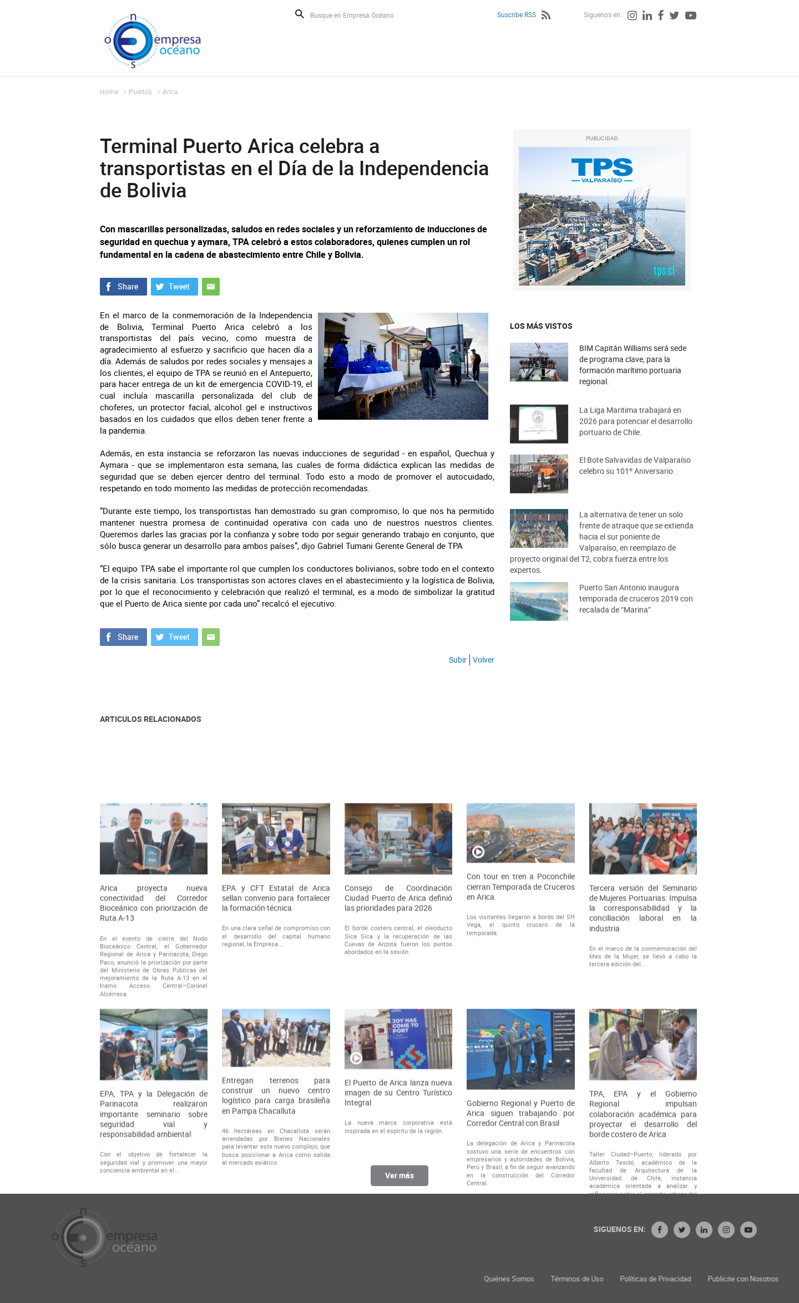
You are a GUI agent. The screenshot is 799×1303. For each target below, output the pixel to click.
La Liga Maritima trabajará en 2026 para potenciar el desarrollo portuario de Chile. (635, 439)
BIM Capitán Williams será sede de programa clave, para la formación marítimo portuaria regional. (632, 364)
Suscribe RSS (516, 14)
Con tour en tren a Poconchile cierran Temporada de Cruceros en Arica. (520, 1078)
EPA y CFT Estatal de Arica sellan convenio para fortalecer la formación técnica (276, 1089)
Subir (458, 659)
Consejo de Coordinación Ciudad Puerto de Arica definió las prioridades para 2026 (398, 1089)
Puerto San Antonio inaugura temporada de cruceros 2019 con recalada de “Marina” (636, 616)
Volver (483, 659)
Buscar (299, 13)
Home (109, 91)
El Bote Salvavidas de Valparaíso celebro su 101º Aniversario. (635, 483)
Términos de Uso (713, 1279)
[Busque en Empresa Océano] (359, 14)
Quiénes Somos (645, 1279)
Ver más (399, 1185)
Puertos (140, 91)
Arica (170, 91)
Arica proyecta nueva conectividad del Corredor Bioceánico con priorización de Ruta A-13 (154, 1094)
